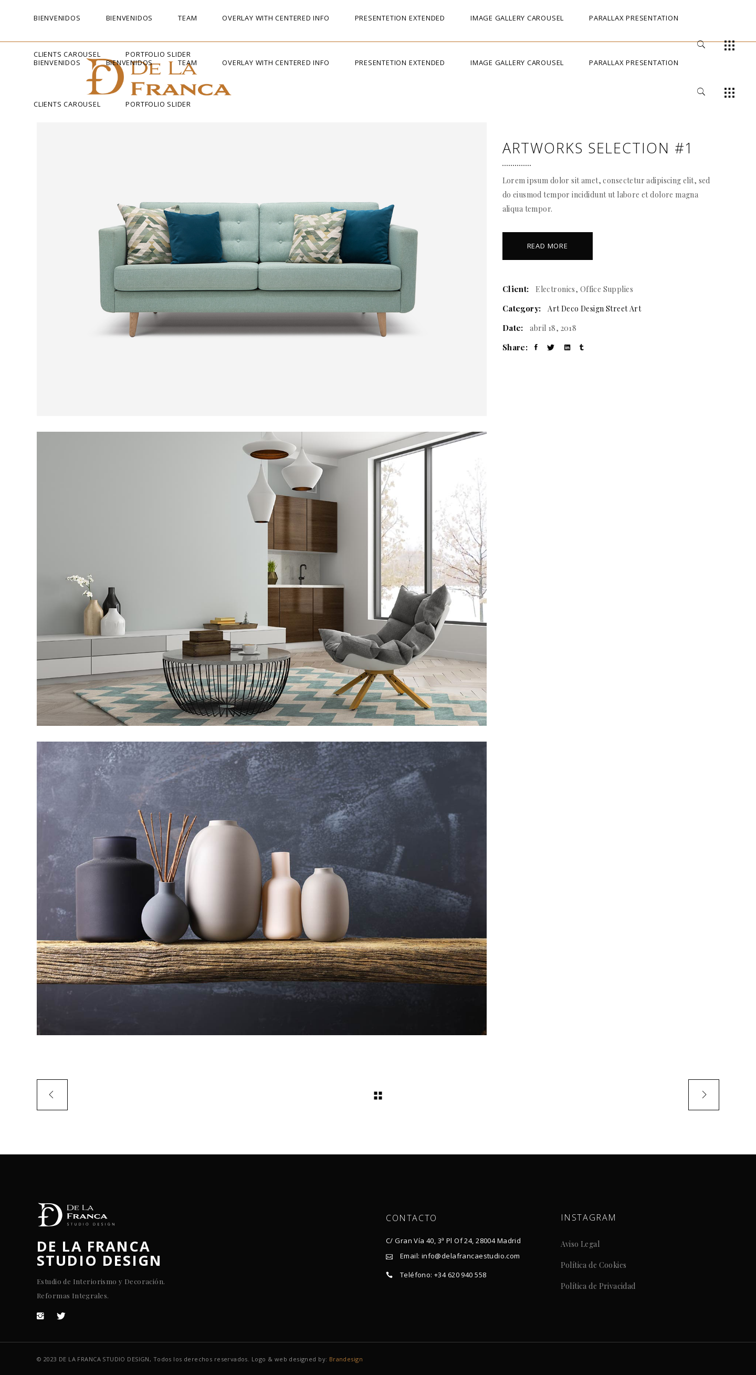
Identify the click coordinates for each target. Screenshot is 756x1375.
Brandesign (346, 1359)
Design (592, 309)
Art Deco (563, 309)
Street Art (623, 309)
